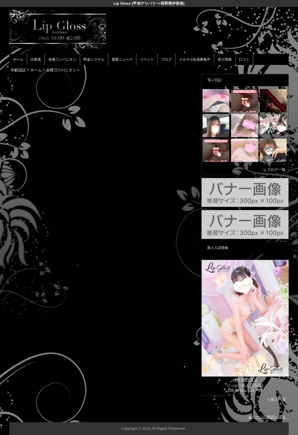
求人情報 (225, 59)
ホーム (18, 59)
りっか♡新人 (238, 385)
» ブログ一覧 (274, 169)
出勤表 (36, 59)
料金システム (94, 59)
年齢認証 (18, 70)
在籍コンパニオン (62, 59)
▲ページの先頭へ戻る (267, 417)
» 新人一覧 (276, 399)
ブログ (166, 59)
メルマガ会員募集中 (194, 59)
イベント (147, 59)
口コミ (244, 59)
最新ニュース (122, 59)
